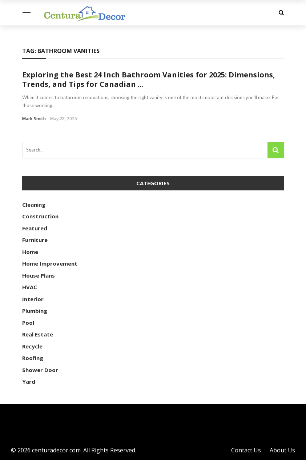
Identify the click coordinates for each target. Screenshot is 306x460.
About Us (282, 450)
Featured (34, 228)
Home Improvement (49, 263)
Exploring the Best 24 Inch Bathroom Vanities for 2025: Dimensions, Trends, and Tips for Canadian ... (148, 79)
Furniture (35, 239)
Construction (40, 216)
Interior (33, 299)
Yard (28, 381)
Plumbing (34, 310)
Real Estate (37, 334)
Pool (28, 322)
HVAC (29, 287)
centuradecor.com (56, 450)
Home (30, 251)
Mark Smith (34, 119)
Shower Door (40, 370)
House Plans (38, 275)
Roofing (32, 358)
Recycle (32, 346)
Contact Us (246, 450)
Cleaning (33, 204)
